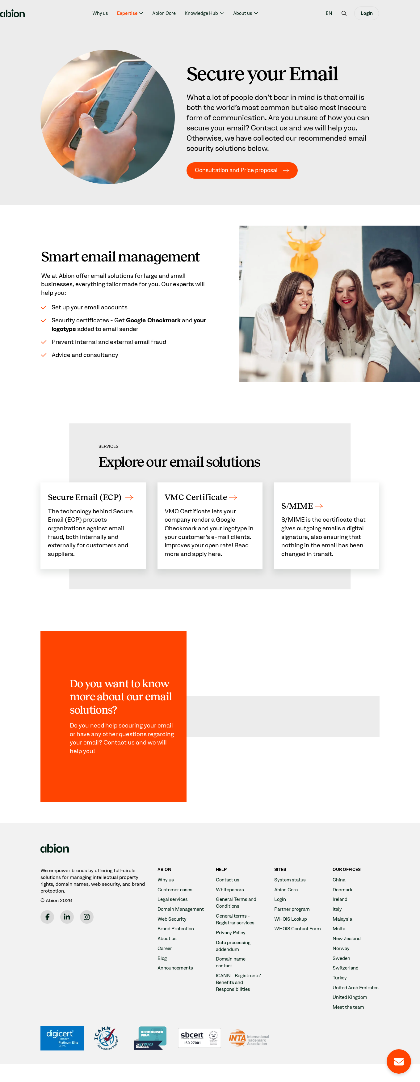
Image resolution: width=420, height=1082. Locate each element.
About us (263, 13)
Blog (162, 976)
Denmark (343, 901)
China (339, 891)
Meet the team (349, 1025)
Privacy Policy (231, 944)
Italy (337, 920)
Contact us (228, 891)
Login (387, 13)
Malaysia (343, 930)
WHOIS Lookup (291, 930)
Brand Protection (177, 947)
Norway (341, 959)
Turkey (340, 989)
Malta (339, 940)
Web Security (173, 937)
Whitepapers (230, 901)
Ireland (340, 911)
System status (290, 891)
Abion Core (184, 13)
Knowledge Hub (222, 13)
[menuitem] (349, 13)
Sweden (342, 969)
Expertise (147, 13)
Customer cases (176, 901)
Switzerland (346, 979)
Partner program (292, 920)
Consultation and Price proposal (240, 170)
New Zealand (348, 950)
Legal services (174, 911)
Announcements (176, 986)
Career (165, 967)
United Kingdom (350, 1015)
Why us (120, 13)
